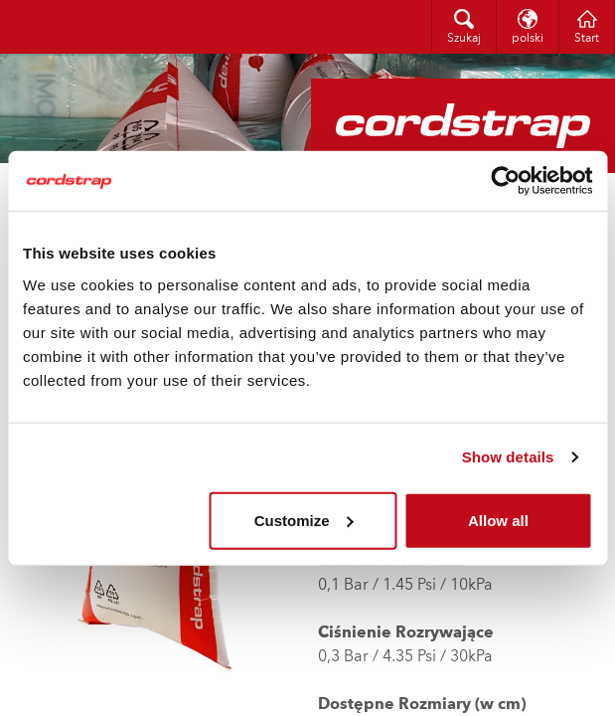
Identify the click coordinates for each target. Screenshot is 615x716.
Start (586, 39)
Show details (508, 456)
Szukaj (464, 39)
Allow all (498, 519)
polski (527, 39)
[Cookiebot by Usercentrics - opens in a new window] (505, 181)
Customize (304, 519)
